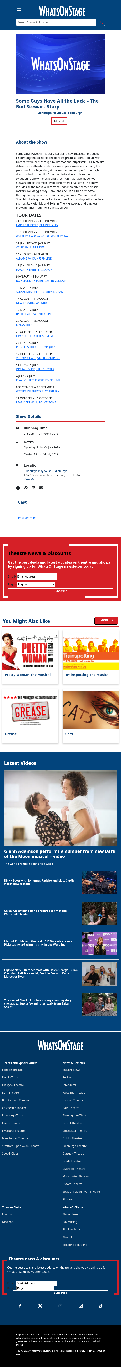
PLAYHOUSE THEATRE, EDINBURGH (38, 380)
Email (12, 576)
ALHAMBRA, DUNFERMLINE (34, 258)
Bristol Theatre (72, 1123)
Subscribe (60, 591)
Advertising (70, 1222)
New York (8, 1222)
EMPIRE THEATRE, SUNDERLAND (37, 225)
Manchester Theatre (15, 1138)
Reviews (68, 1077)
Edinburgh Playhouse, (52, 113)
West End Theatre (74, 1092)
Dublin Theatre (11, 1077)
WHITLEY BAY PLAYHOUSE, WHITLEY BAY (42, 236)
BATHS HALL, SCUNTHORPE (33, 314)
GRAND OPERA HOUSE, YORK (35, 336)
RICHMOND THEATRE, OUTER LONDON (41, 281)
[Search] (56, 22)
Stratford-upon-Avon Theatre (20, 1146)
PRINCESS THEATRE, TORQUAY (35, 347)
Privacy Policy (84, 1350)
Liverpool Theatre (13, 1131)
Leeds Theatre (11, 1123)
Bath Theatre (10, 1092)
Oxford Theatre (72, 1184)
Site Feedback (71, 1229)
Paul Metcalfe (27, 518)
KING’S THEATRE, (27, 325)
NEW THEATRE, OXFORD (31, 303)
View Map (30, 479)
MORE (106, 620)
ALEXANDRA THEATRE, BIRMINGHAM (40, 292)
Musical (59, 121)
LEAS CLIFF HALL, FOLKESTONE (36, 402)
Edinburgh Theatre (14, 1115)
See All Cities (10, 1153)
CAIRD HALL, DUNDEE (30, 247)
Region (12, 584)
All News (68, 1199)
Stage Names (71, 1214)
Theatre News (71, 1070)
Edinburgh (75, 113)
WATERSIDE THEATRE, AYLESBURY (37, 391)
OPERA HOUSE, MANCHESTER (35, 369)
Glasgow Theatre (13, 1085)
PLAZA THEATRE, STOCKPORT (35, 269)
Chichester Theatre (14, 1108)
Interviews (69, 1085)
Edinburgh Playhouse (38, 471)
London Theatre (12, 1070)
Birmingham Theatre (15, 1100)
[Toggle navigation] (16, 10)
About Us (68, 1237)
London (7, 1214)
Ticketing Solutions (75, 1245)
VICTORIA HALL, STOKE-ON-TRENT (38, 358)
